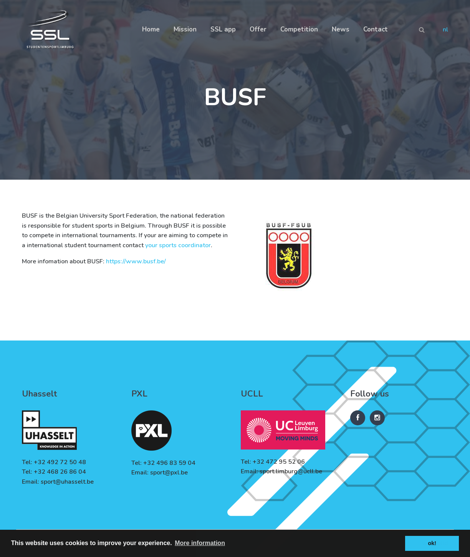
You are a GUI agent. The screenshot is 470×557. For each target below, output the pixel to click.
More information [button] (200, 543)
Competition (299, 29)
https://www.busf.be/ (136, 261)
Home (151, 29)
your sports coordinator (178, 245)
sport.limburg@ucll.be (291, 471)
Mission (185, 29)
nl (445, 29)
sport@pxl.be (169, 472)
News (340, 29)
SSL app (223, 29)
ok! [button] (432, 543)
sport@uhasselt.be (67, 482)
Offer (258, 29)
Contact (375, 29)
